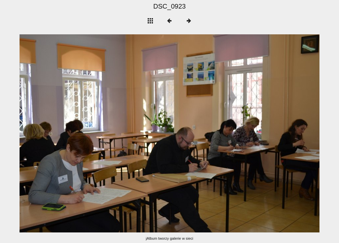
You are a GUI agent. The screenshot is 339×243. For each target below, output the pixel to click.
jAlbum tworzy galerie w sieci (169, 238)
